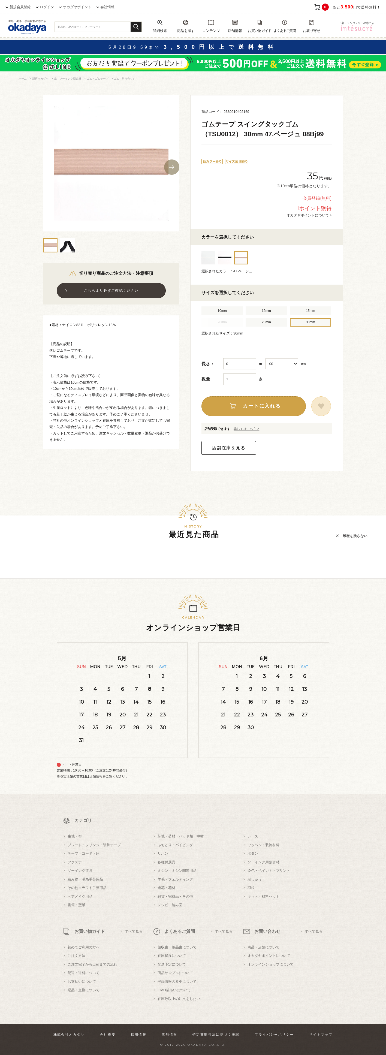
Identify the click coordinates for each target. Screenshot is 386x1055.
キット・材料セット (263, 896)
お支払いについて (82, 981)
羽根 (251, 888)
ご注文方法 (76, 956)
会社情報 (107, 7)
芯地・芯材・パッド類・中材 (181, 836)
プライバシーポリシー (274, 1034)
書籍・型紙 (76, 905)
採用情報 (139, 1034)
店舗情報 (95, 776)
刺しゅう (255, 879)
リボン (163, 853)
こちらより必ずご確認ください (111, 290)
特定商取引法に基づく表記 (216, 1034)
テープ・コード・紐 (83, 853)
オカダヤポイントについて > (309, 215)
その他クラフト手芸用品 (87, 888)
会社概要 (108, 1034)
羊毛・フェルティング (175, 879)
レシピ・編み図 (170, 905)
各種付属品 (166, 862)
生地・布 (75, 836)
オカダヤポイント (77, 7)
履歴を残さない (355, 536)
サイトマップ (321, 1034)
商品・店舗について (263, 947)
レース (253, 836)
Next (171, 167)
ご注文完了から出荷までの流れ (92, 964)
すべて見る (134, 931)
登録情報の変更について (177, 981)
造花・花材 (166, 888)
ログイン (47, 7)
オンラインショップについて (271, 964)
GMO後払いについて (174, 990)
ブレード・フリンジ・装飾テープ (94, 845)
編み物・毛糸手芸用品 (85, 879)
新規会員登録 (20, 7)
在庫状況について (172, 956)
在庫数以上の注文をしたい (179, 999)
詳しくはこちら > (246, 429)
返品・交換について (83, 990)
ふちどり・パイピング (175, 845)
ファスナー (76, 862)
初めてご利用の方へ (83, 947)
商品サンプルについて (175, 973)
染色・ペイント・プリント (269, 871)
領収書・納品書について (177, 947)
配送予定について (172, 964)
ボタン (253, 853)
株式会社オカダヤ (69, 1034)
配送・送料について (83, 973)
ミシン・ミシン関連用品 (177, 871)
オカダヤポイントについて (269, 956)
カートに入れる (262, 406)
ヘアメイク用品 (80, 896)
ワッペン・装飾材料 (263, 845)
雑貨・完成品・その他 (175, 896)
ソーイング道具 (80, 871)
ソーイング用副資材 (263, 862)
